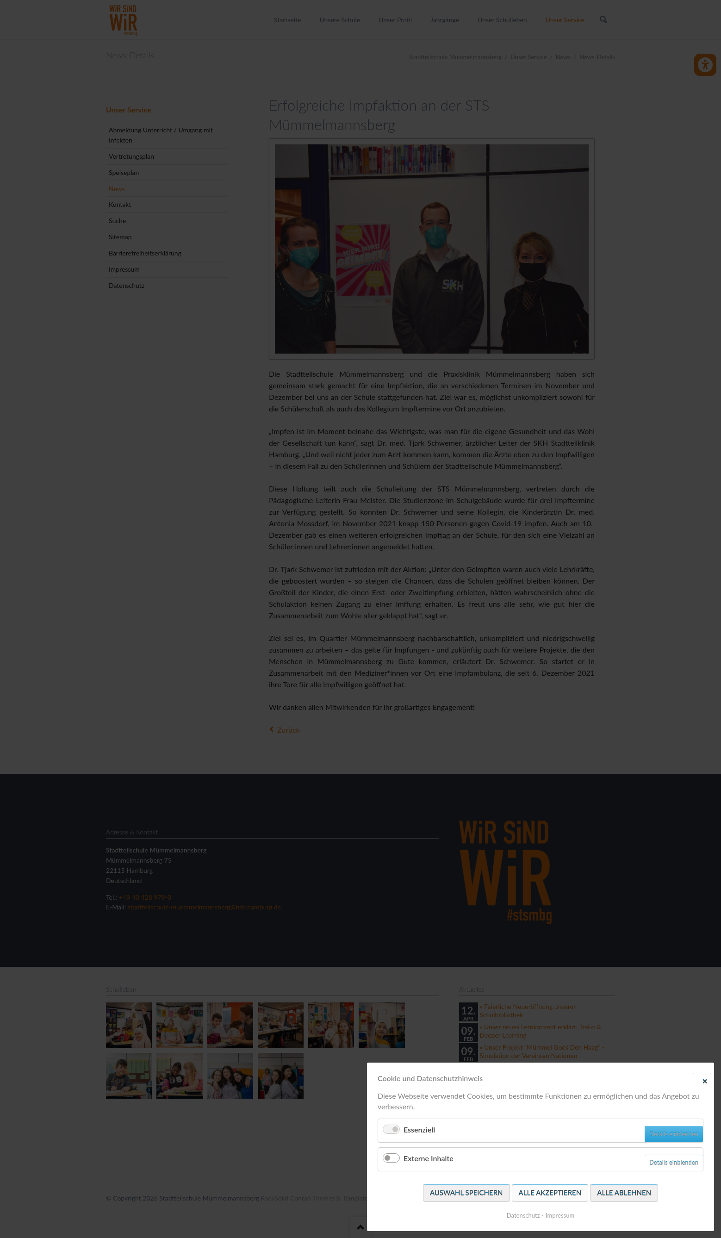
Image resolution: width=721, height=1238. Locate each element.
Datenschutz (523, 1215)
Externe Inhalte (429, 1158)
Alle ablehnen (624, 1192)
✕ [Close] (705, 1080)
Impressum (560, 1215)
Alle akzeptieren (550, 1192)
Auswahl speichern (466, 1192)
